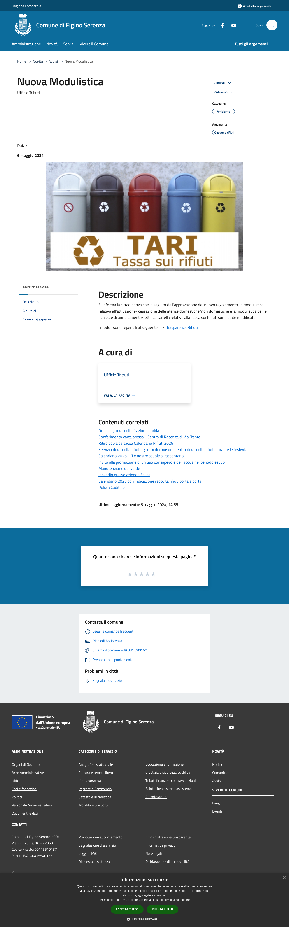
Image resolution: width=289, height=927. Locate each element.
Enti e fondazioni (24, 789)
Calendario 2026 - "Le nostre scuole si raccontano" (141, 456)
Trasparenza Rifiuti (182, 327)
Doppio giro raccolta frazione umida (128, 430)
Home (21, 61)
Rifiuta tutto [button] (162, 909)
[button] (144, 919)
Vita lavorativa (90, 780)
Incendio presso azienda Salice (124, 475)
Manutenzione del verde (119, 468)
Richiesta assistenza (94, 861)
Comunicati (221, 772)
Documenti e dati (25, 813)
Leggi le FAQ (88, 853)
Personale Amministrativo (32, 805)
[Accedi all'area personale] (254, 6)
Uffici (16, 780)
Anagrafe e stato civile (96, 764)
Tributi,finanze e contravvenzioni (170, 780)
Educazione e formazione (164, 764)
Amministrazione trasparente (168, 837)
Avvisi (53, 61)
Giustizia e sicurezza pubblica (167, 772)
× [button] (284, 878)
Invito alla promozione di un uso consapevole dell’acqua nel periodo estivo (161, 462)
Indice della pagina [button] (36, 287)
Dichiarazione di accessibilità (167, 861)
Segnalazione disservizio (97, 845)
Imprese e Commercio (95, 789)
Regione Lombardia (26, 6)
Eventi (217, 811)
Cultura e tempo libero (96, 772)
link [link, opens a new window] (188, 900)
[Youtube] (231, 25)
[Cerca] (271, 25)
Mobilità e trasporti (93, 805)
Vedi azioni (224, 92)
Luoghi (217, 803)
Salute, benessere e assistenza (168, 788)
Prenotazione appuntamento (100, 837)
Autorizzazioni (156, 796)
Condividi (223, 83)
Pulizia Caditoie (111, 487)
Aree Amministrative (28, 772)
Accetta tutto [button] (127, 909)
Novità (38, 61)
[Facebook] (220, 25)
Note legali (153, 853)
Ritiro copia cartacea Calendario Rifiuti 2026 (135, 443)
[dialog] (144, 900)
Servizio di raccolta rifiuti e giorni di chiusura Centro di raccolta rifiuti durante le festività (172, 449)
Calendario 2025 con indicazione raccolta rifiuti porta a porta (149, 481)
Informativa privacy (160, 845)
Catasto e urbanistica (95, 797)
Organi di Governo (26, 764)
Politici (17, 797)
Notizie (217, 764)
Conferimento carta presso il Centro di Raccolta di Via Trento (149, 437)
